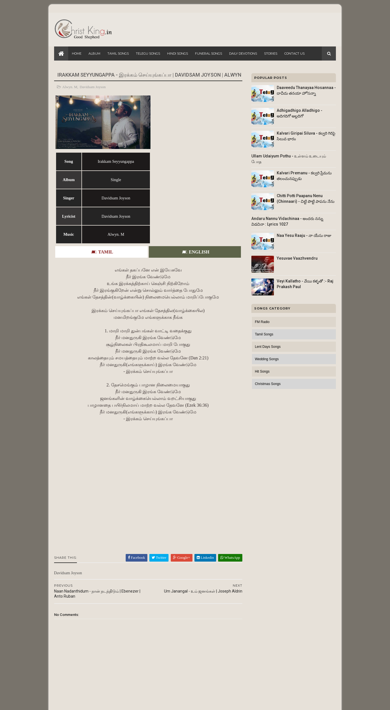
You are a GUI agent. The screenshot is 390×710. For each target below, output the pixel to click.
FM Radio (262, 322)
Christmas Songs (267, 384)
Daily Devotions (243, 53)
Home (76, 53)
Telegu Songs (148, 53)
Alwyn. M (69, 87)
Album (94, 53)
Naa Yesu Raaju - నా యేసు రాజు (304, 235)
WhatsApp (226, 499)
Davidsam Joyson (93, 87)
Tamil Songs (118, 53)
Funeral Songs (208, 53)
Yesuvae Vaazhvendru (297, 258)
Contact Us (294, 53)
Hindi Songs (177, 53)
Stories (270, 53)
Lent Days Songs (267, 347)
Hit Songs (262, 371)
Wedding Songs (267, 359)
